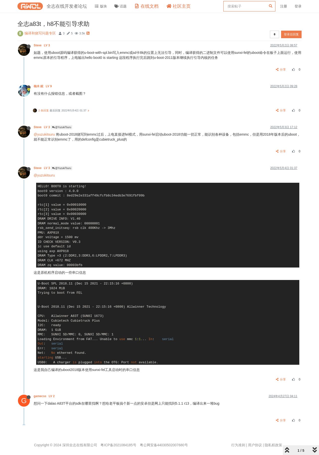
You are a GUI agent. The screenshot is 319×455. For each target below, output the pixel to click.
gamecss (45, 396)
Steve (42, 45)
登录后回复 (291, 34)
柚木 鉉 (43, 86)
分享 (281, 69)
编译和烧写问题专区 (40, 33)
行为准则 (238, 445)
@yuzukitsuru (44, 134)
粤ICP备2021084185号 (118, 445)
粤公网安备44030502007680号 (164, 445)
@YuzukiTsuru (61, 127)
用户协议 (255, 445)
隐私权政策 (273, 445)
